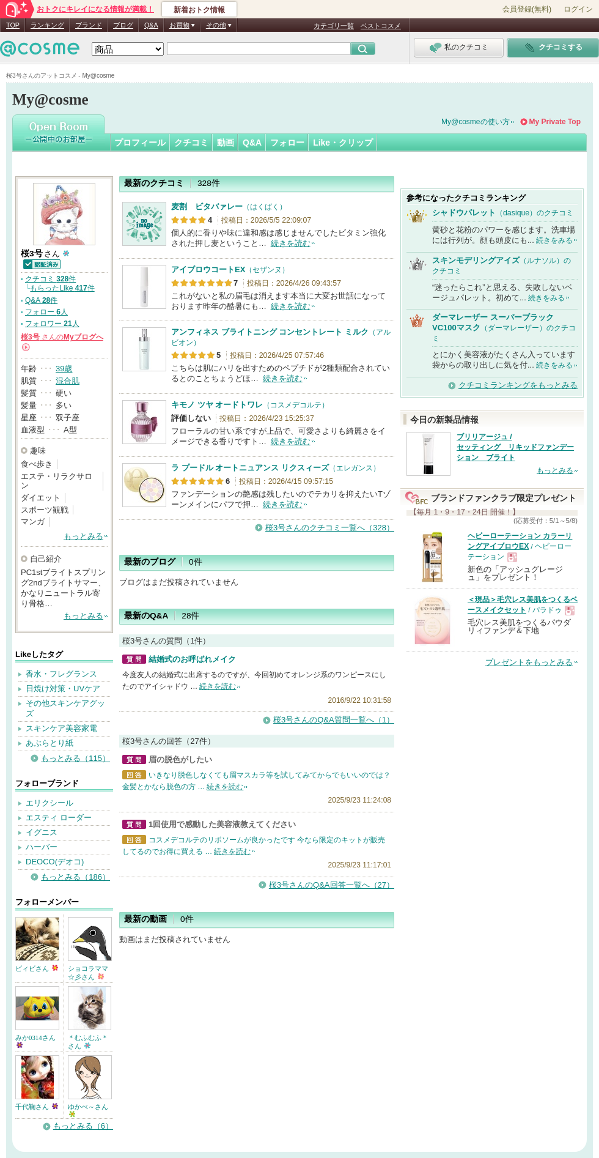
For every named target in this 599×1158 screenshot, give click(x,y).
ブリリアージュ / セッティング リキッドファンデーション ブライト (515, 447)
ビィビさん (36, 968)
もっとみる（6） (83, 1125)
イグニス (41, 832)
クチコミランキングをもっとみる (518, 385)
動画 (225, 142)
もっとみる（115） (75, 758)
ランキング (47, 25)
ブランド (88, 25)
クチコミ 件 (50, 279)
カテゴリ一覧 (334, 25)
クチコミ (191, 142)
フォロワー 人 (52, 323)
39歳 (64, 368)
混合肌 (67, 380)
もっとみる (83, 536)
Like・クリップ (343, 142)
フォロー (287, 142)
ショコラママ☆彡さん (88, 973)
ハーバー (41, 847)
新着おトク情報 (199, 10)
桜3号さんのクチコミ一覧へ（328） (329, 527)
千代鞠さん (36, 1106)
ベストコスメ (381, 25)
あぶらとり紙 (49, 743)
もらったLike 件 (62, 288)
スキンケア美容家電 (61, 728)
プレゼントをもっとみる (529, 662)
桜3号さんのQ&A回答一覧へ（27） (331, 884)
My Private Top (555, 121)
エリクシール (49, 802)
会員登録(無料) (526, 9)
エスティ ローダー (59, 817)
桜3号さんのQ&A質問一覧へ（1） (333, 719)
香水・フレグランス (61, 673)
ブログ (123, 25)
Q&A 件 (41, 300)
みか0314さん (35, 1041)
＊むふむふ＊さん (88, 1042)
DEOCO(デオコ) (55, 861)
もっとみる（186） (75, 876)
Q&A (151, 25)
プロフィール (140, 142)
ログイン (578, 9)
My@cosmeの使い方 (475, 121)
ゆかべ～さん (88, 1110)
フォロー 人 (46, 312)
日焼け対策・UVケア (63, 688)
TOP (13, 25)
